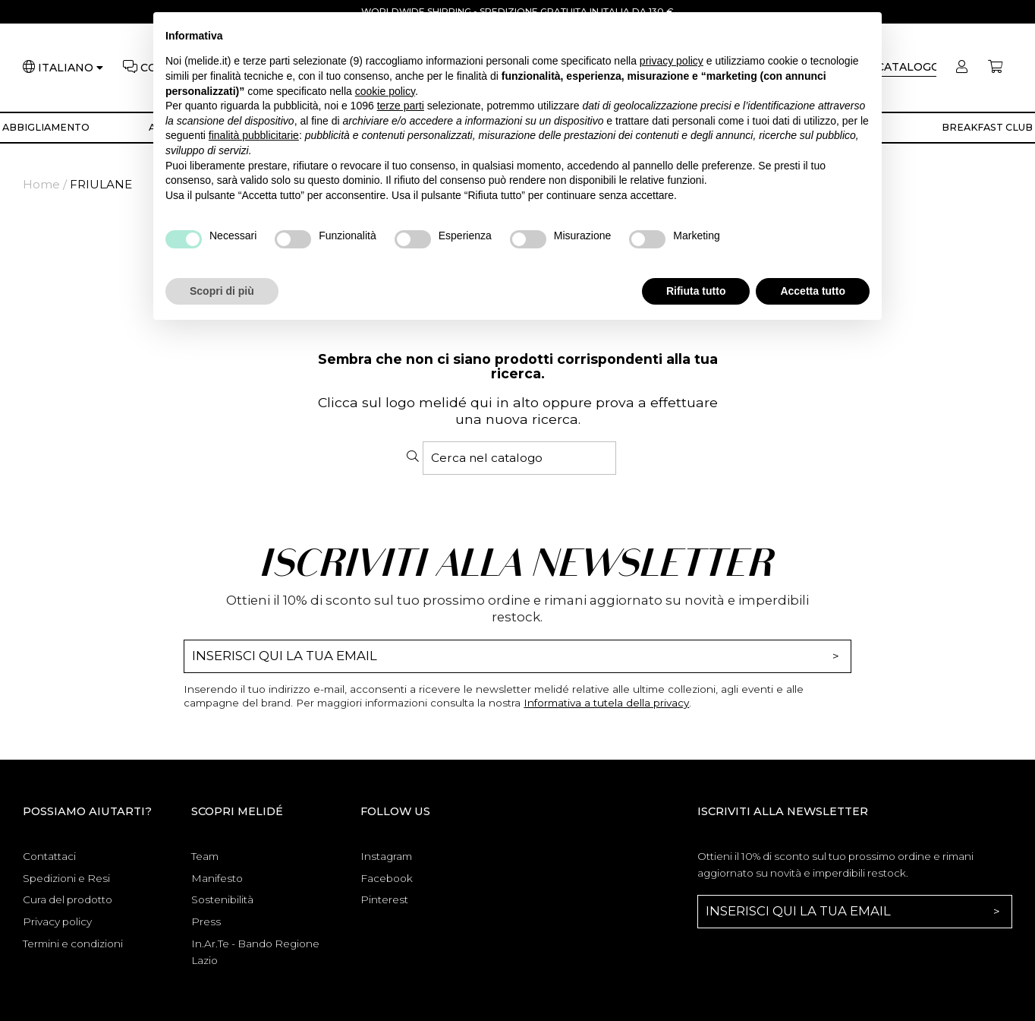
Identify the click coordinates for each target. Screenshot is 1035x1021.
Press (206, 921)
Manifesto (217, 878)
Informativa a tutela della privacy (606, 703)
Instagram (386, 856)
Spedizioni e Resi (66, 878)
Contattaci (49, 856)
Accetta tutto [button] (812, 291)
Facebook (386, 878)
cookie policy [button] (385, 91)
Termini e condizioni (73, 943)
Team (205, 856)
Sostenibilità (222, 899)
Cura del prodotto (67, 899)
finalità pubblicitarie (254, 135)
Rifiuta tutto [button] (696, 291)
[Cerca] (519, 458)
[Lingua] (70, 68)
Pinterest (384, 899)
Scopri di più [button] (222, 291)
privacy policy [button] (671, 61)
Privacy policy (57, 921)
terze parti (400, 106)
